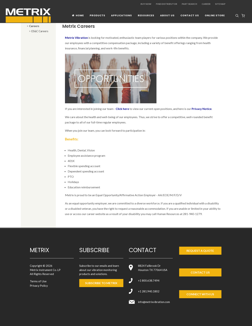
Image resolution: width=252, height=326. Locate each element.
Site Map (220, 4)
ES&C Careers (39, 31)
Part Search (189, 4)
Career (206, 4)
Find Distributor (166, 4)
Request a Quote (200, 250)
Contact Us (200, 272)
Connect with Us (200, 294)
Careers (34, 26)
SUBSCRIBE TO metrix (101, 283)
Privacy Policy (39, 285)
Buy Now (146, 4)
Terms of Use (38, 281)
